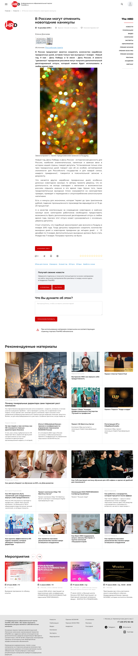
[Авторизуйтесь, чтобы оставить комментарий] (68, 308)
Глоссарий (89, 626)
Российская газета (54, 47)
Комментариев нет (90, 28)
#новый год (63, 264)
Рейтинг (129, 64)
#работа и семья (89, 264)
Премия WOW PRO (126, 51)
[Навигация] (6, 4)
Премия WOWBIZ (126, 54)
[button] (129, 4)
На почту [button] (58, 287)
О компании (89, 619)
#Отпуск (72, 264)
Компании (128, 37)
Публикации (128, 30)
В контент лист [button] (43, 248)
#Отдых (79, 264)
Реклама (129, 57)
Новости (129, 27)
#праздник (53, 264)
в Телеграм (44, 287)
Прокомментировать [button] (46, 319)
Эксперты (129, 40)
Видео (130, 33)
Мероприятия (127, 44)
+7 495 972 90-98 (125, 622)
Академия (129, 61)
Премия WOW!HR (126, 47)
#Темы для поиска (41, 264)
